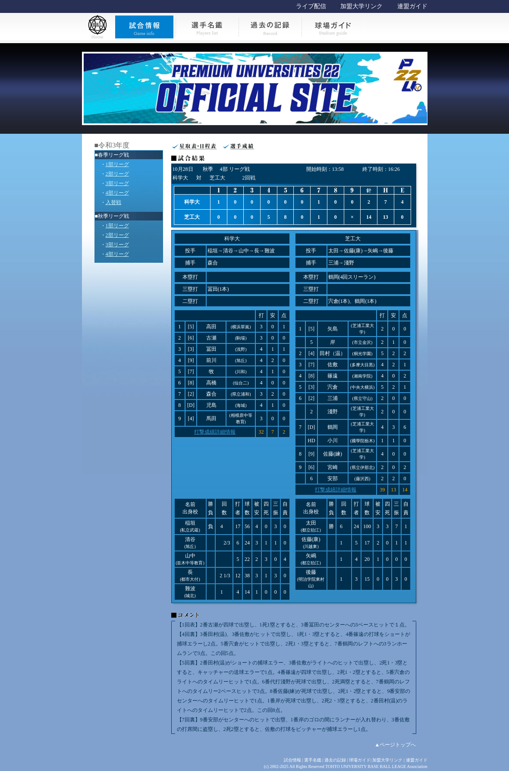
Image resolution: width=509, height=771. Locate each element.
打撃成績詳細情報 (215, 432)
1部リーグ (117, 164)
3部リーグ (117, 183)
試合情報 (292, 760)
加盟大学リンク (361, 6)
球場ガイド (360, 760)
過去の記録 (335, 760)
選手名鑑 (312, 760)
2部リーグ (117, 174)
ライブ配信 (311, 6)
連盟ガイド (412, 6)
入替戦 (113, 202)
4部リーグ (117, 193)
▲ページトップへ (395, 745)
